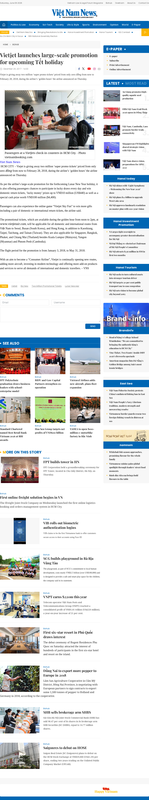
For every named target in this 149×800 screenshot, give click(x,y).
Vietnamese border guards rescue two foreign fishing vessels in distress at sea (127, 451)
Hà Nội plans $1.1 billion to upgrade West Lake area (126, 199)
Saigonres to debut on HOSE (65, 727)
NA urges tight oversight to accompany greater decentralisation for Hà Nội (126, 235)
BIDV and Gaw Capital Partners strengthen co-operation (48, 363)
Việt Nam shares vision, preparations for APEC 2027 (133, 164)
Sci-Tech (47, 24)
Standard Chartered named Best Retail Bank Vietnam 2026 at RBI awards (13, 414)
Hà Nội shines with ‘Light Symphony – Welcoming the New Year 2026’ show (127, 189)
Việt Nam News (74, 13)
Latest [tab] (113, 83)
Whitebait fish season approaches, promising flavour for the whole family (125, 508)
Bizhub (109, 3)
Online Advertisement (120, 69)
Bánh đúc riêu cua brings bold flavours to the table (123, 529)
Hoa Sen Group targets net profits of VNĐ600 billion (50, 410)
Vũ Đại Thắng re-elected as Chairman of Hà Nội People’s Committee (127, 245)
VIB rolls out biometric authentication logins (60, 504)
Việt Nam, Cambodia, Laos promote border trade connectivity (135, 130)
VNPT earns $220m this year (65, 576)
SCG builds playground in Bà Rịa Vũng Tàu (68, 539)
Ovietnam (119, 3)
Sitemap (93, 780)
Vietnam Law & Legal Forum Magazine (85, 3)
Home (5, 44)
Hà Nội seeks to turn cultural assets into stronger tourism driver (126, 276)
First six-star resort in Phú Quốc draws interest (68, 613)
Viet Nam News (10, 162)
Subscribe (114, 60)
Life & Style (73, 24)
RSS (147, 780)
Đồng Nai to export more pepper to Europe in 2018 (69, 652)
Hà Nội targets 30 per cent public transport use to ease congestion (125, 284)
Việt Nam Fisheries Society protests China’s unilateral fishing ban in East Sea (127, 428)
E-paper (114, 49)
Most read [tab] (136, 83)
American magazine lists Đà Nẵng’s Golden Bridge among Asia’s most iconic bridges (126, 371)
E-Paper (136, 24)
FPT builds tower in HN (61, 441)
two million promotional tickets (47, 286)
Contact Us (144, 3)
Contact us (117, 782)
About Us (131, 3)
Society (60, 24)
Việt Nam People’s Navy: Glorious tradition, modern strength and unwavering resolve (125, 439)
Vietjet (14, 286)
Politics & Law (18, 24)
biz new (24, 286)
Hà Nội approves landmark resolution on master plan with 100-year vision (127, 207)
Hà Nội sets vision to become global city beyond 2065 (126, 292)
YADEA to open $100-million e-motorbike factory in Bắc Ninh (82, 412)
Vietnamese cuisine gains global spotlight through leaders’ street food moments (127, 519)
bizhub (14, 44)
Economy (34, 24)
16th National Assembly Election (42, 36)
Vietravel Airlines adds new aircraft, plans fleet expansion (83, 363)
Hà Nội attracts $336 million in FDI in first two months (127, 253)
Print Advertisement (119, 65)
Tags (4, 286)
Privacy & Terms (131, 782)
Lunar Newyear (72, 286)
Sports (86, 24)
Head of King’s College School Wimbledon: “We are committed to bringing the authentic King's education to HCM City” (126, 349)
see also (11, 322)
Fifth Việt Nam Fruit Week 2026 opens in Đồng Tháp (134, 111)
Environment (100, 24)
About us (104, 782)
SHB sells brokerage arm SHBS (67, 691)
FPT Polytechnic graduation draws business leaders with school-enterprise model (15, 365)
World (125, 24)
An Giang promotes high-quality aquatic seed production (134, 95)
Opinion (114, 24)
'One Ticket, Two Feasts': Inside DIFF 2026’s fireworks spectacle (127, 361)
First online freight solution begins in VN (31, 476)
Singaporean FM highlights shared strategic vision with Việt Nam (135, 147)
